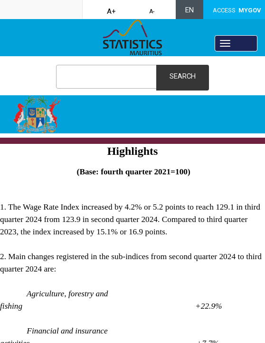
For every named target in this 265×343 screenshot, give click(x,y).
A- (151, 11)
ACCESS (237, 10)
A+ (111, 11)
